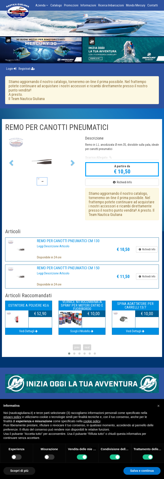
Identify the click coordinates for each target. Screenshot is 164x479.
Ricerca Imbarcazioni (111, 5)
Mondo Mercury (135, 5)
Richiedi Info (122, 182)
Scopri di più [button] (19, 470)
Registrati (27, 69)
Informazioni (88, 5)
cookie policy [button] (91, 421)
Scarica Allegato (98, 157)
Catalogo (56, 5)
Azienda (41, 5)
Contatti (152, 5)
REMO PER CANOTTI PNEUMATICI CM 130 (68, 241)
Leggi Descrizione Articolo (53, 246)
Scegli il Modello (82, 331)
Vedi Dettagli (28, 331)
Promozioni (71, 5)
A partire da (122, 166)
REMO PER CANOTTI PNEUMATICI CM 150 (68, 268)
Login (11, 69)
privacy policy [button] (12, 417)
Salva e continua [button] (142, 470)
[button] (10, 161)
